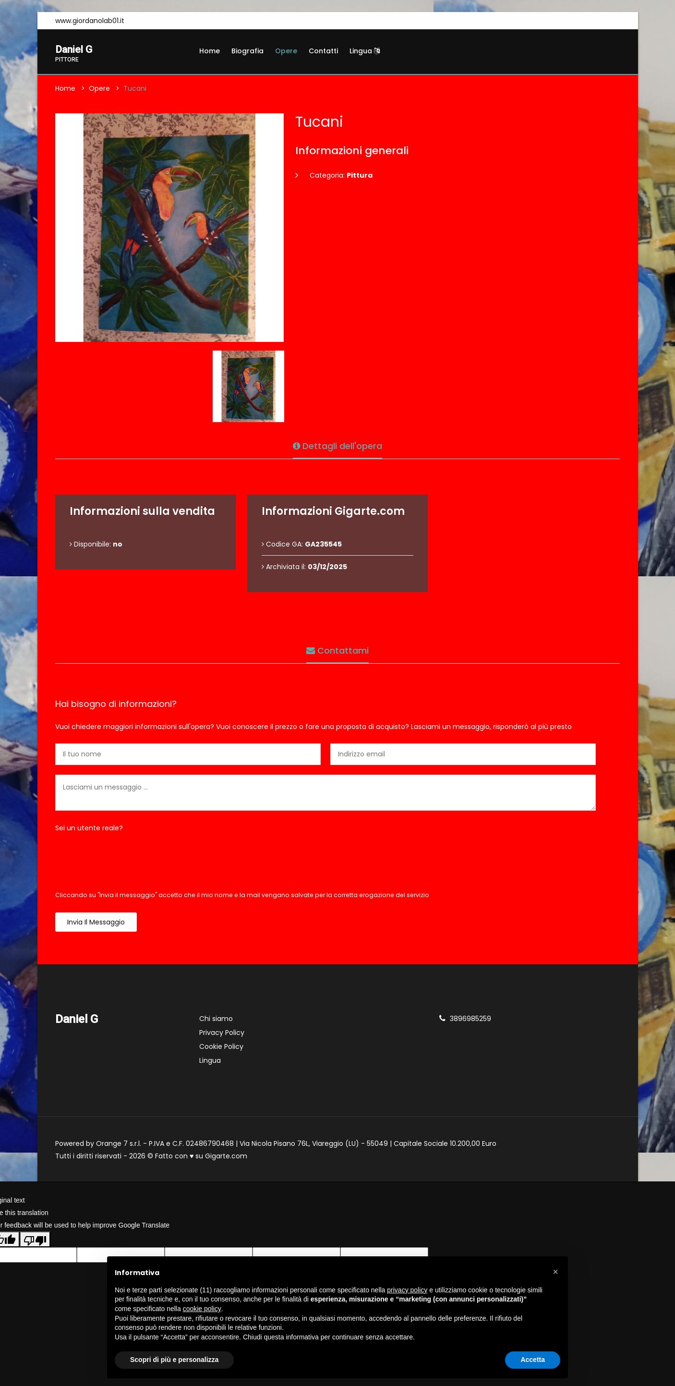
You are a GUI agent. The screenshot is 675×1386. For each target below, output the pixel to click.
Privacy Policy (221, 1034)
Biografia (247, 51)
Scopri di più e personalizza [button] (174, 1359)
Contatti (323, 51)
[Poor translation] (35, 1241)
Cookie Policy (221, 1048)
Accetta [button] (532, 1359)
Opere (286, 51)
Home (209, 51)
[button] (555, 1271)
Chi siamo (216, 1020)
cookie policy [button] (202, 1309)
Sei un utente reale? (89, 830)
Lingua (365, 51)
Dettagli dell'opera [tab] (337, 444)
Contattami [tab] (337, 649)
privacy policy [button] (407, 1290)
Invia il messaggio (96, 924)
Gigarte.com (226, 1158)
